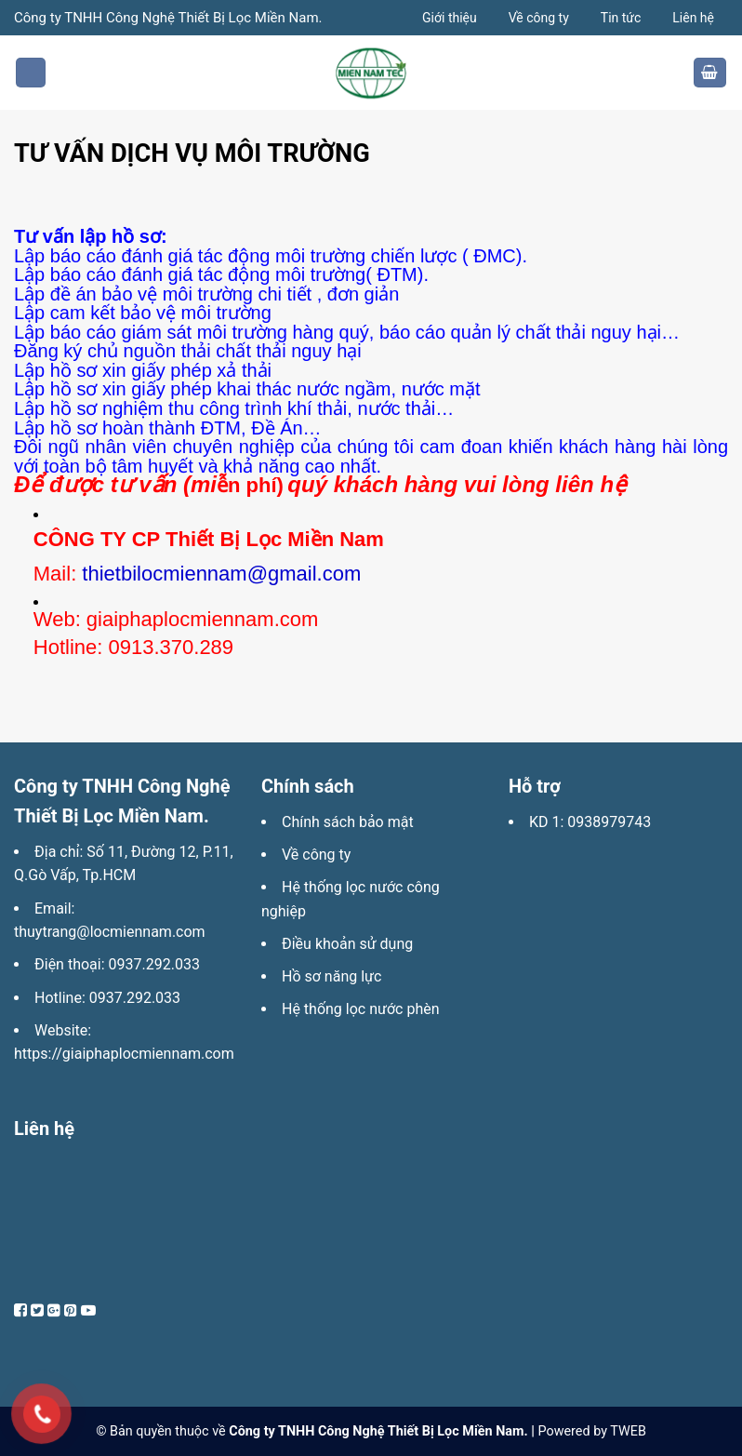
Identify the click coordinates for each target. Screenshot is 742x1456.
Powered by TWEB (591, 1431)
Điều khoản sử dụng (347, 944)
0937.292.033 (154, 964)
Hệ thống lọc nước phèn (361, 1009)
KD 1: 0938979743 (590, 822)
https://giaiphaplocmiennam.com (124, 1053)
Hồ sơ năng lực (331, 976)
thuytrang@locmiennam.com (109, 932)
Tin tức (621, 17)
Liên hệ (693, 17)
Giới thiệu (449, 17)
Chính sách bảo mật (348, 822)
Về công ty (539, 17)
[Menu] (31, 73)
